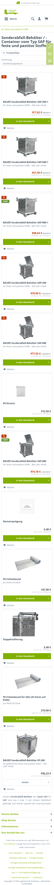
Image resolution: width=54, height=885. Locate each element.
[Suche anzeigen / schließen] (32, 19)
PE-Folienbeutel (12, 579)
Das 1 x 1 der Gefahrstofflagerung (26, 872)
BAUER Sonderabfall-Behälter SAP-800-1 (25, 222)
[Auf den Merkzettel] (9, 128)
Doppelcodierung (13, 639)
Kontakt (39, 853)
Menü (11, 18)
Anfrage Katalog (36, 858)
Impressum (38, 877)
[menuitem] (10, 19)
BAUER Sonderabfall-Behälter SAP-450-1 (25, 101)
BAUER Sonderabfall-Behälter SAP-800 (24, 461)
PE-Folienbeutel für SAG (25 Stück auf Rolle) (24, 698)
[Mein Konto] (39, 19)
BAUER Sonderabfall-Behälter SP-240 (24, 760)
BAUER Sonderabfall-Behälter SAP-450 (24, 282)
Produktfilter (11, 52)
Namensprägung (12, 521)
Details (35, 782)
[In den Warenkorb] (27, 121)
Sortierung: (6, 59)
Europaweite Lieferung (27, 3)
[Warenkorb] (46, 19)
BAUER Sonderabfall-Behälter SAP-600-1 (25, 162)
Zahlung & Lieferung (17, 858)
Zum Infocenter (15, 853)
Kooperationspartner (21, 877)
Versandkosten (10, 844)
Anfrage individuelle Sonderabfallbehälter (26, 867)
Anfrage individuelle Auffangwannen (26, 862)
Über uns (29, 853)
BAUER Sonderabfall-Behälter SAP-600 (24, 343)
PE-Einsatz (9, 403)
